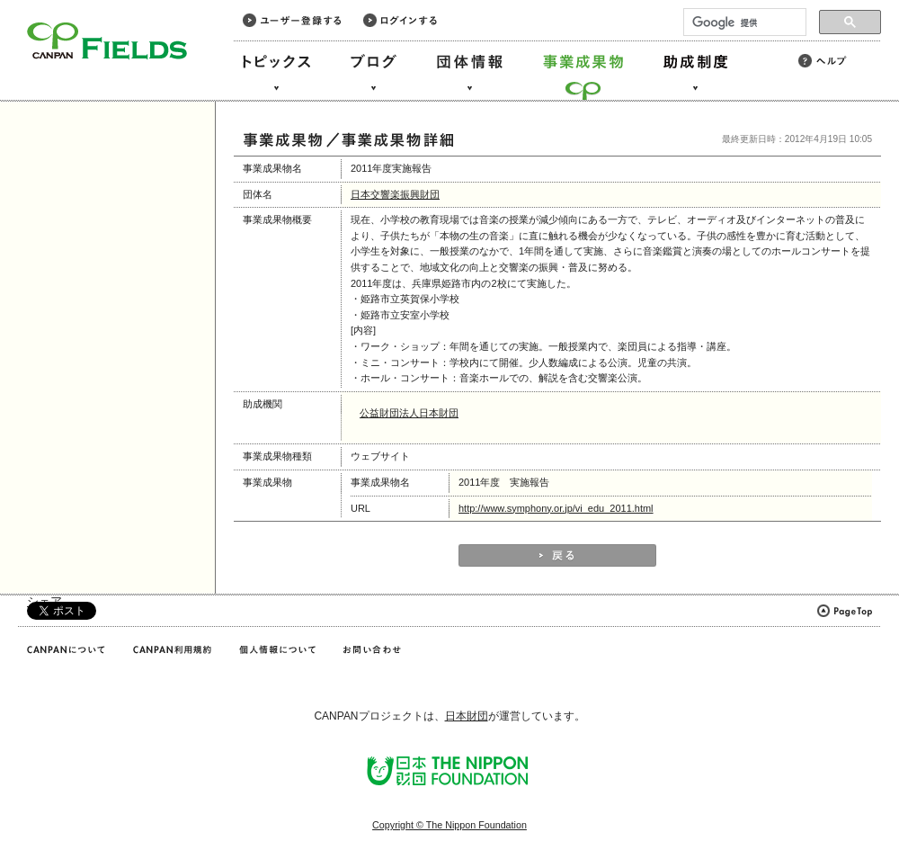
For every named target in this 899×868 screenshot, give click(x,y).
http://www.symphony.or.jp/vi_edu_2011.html (556, 508)
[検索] (743, 22)
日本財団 (466, 716)
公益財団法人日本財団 (409, 412)
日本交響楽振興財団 (395, 194)
